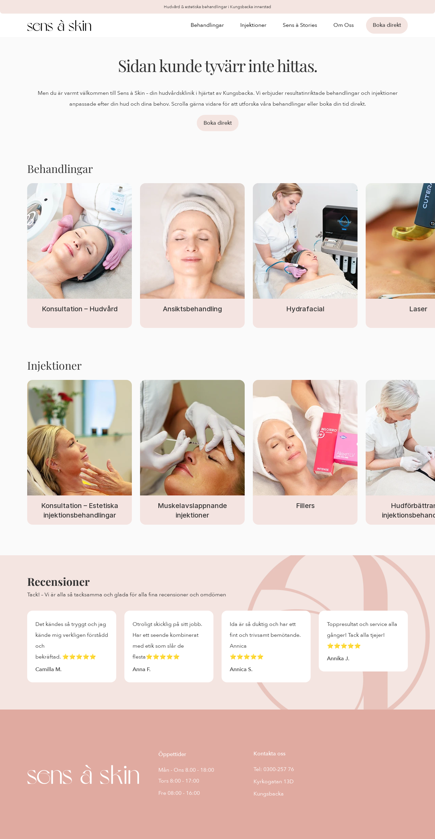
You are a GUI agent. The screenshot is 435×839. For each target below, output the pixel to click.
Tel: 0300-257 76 (274, 769)
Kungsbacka (269, 794)
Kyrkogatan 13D (274, 781)
